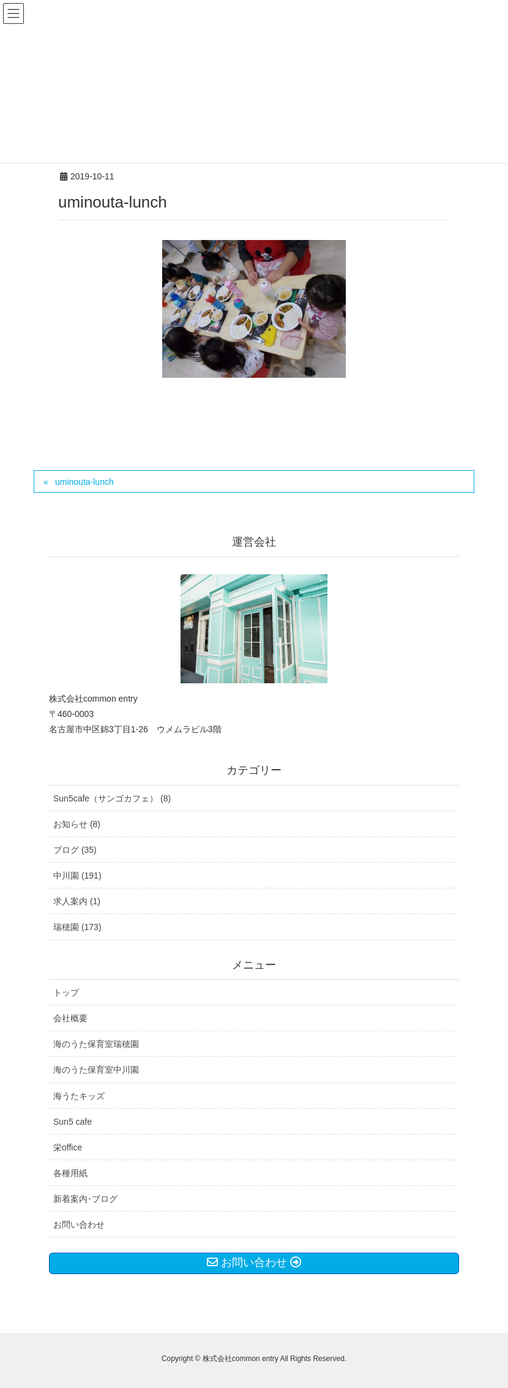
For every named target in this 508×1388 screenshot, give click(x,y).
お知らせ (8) (76, 824)
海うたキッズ (79, 1096)
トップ (66, 992)
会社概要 (70, 1018)
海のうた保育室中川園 (96, 1070)
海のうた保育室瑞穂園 (96, 1044)
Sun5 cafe (72, 1122)
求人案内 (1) (76, 901)
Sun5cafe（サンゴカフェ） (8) (112, 798)
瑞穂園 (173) (77, 927)
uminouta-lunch (84, 482)
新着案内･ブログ (85, 1199)
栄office (67, 1147)
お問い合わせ (79, 1224)
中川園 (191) (77, 875)
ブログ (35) (75, 850)
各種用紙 (70, 1173)
